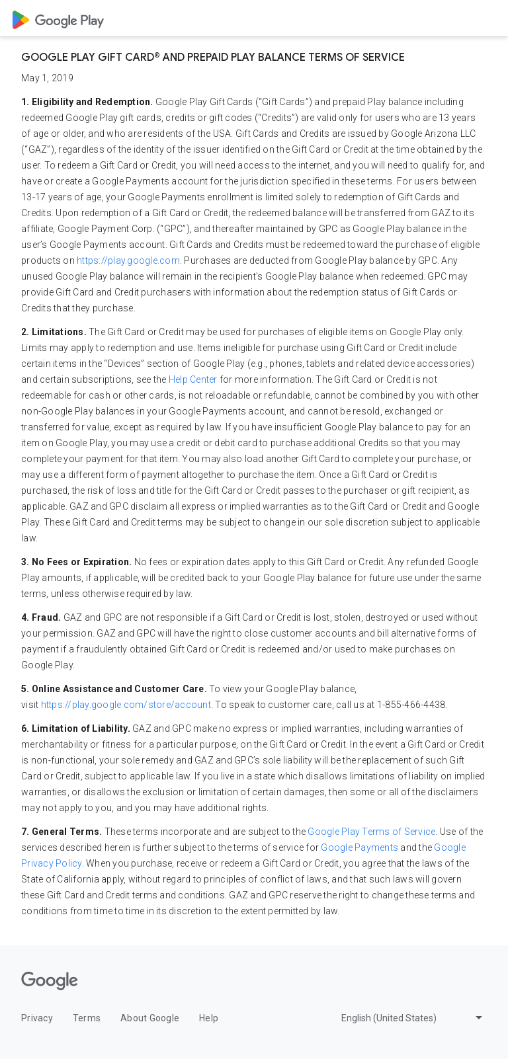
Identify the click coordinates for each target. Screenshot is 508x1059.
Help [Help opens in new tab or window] (208, 1018)
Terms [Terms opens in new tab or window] (87, 1018)
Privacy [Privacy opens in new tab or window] (37, 1018)
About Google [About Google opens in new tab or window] (149, 1018)
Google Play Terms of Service (371, 831)
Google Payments (359, 847)
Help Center (193, 379)
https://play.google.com (128, 260)
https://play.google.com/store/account (126, 704)
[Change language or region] (413, 1017)
